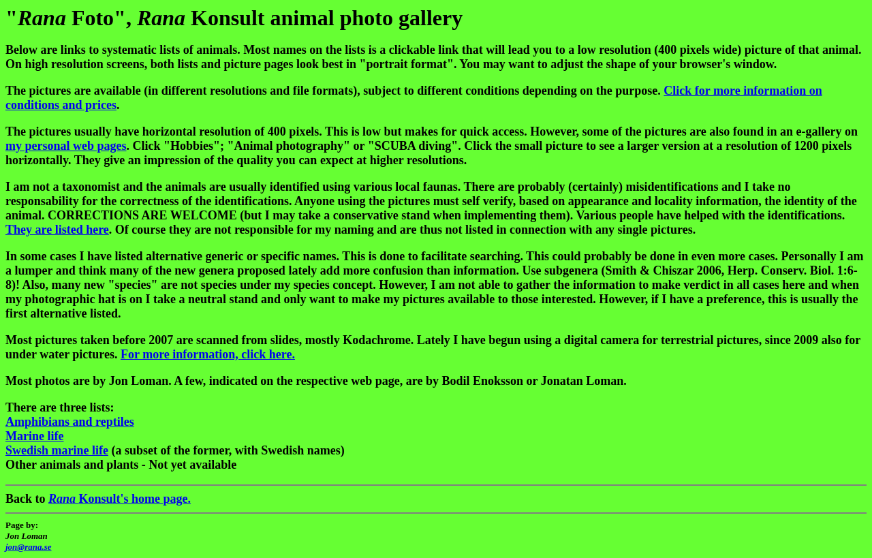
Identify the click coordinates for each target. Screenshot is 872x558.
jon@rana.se (28, 547)
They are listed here (57, 229)
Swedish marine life (56, 450)
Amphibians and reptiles (69, 422)
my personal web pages (66, 146)
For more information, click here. (208, 354)
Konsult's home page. (119, 499)
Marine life (34, 436)
